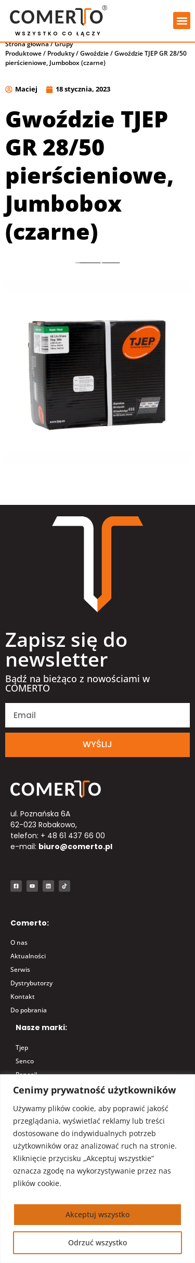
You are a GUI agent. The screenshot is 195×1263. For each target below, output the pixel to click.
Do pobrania (28, 1018)
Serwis (20, 977)
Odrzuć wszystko (97, 1242)
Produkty (60, 61)
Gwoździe (94, 61)
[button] (181, 20)
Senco (25, 1068)
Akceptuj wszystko (97, 1214)
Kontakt (22, 1004)
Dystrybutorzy (31, 991)
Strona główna (27, 52)
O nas (19, 950)
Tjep (22, 1055)
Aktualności (28, 964)
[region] (97, 1168)
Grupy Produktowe (39, 57)
